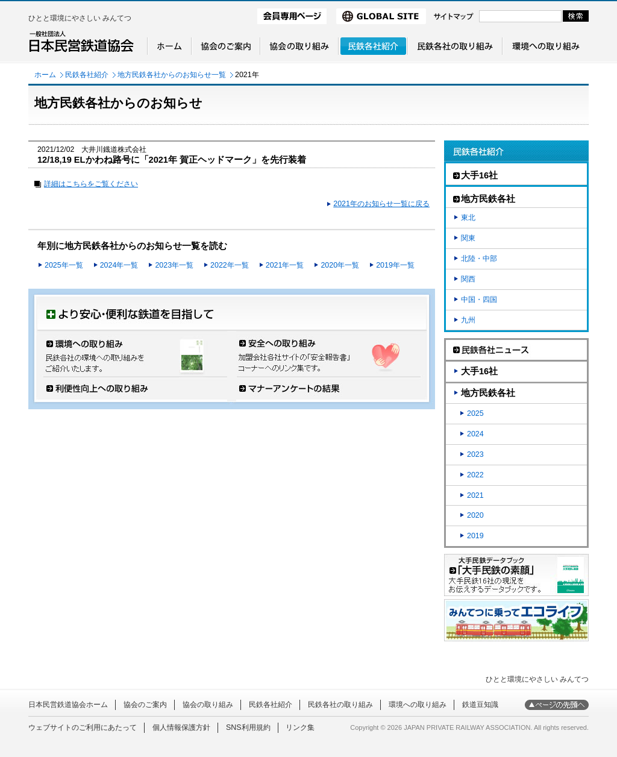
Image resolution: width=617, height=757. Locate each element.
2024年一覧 (119, 265)
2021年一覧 (285, 265)
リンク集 (300, 727)
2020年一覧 (340, 265)
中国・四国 (479, 299)
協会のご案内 (145, 704)
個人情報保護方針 (181, 727)
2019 (475, 536)
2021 (475, 495)
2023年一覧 (174, 265)
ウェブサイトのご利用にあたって (82, 727)
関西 (468, 279)
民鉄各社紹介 (86, 75)
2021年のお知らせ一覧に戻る (381, 203)
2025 (475, 413)
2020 (475, 515)
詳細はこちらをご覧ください (91, 184)
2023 (475, 454)
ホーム (45, 75)
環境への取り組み (417, 704)
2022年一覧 (229, 265)
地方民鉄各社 (488, 393)
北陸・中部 (479, 258)
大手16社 (479, 371)
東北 (468, 217)
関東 (468, 238)
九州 (468, 320)
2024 (475, 434)
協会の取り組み (208, 704)
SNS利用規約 (248, 727)
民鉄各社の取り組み (340, 704)
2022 (475, 475)
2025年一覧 (64, 265)
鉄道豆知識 (480, 704)
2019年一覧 (395, 265)
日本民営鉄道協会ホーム (68, 704)
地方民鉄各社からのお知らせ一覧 (171, 75)
